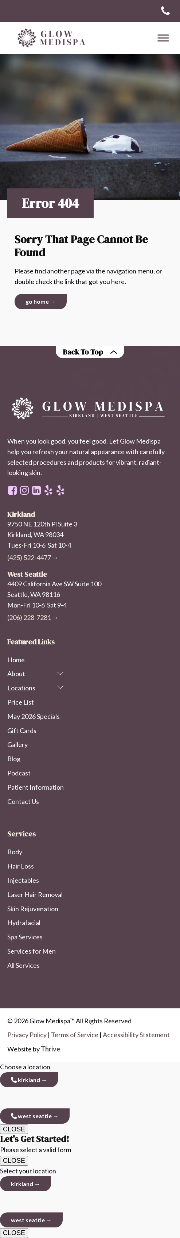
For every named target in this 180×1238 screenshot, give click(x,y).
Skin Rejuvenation (32, 909)
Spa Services (25, 937)
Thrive (50, 1049)
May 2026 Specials (33, 716)
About (35, 674)
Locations (35, 687)
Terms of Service (74, 1035)
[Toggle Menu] (163, 37)
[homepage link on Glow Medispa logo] (90, 409)
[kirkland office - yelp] (60, 490)
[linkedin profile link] (36, 490)
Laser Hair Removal (35, 894)
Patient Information (35, 787)
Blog (13, 759)
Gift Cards (21, 731)
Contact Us (23, 801)
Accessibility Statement (136, 1035)
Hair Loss (20, 866)
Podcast (19, 773)
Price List (20, 702)
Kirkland (25, 1079)
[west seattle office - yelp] (48, 490)
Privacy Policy (27, 1035)
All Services (23, 965)
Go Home (37, 301)
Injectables (23, 880)
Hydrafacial (23, 923)
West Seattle (31, 1115)
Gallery (17, 744)
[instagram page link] (24, 490)
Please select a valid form (90, 1144)
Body (14, 852)
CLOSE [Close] (14, 1129)
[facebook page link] (12, 490)
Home (16, 660)
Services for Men (31, 951)
